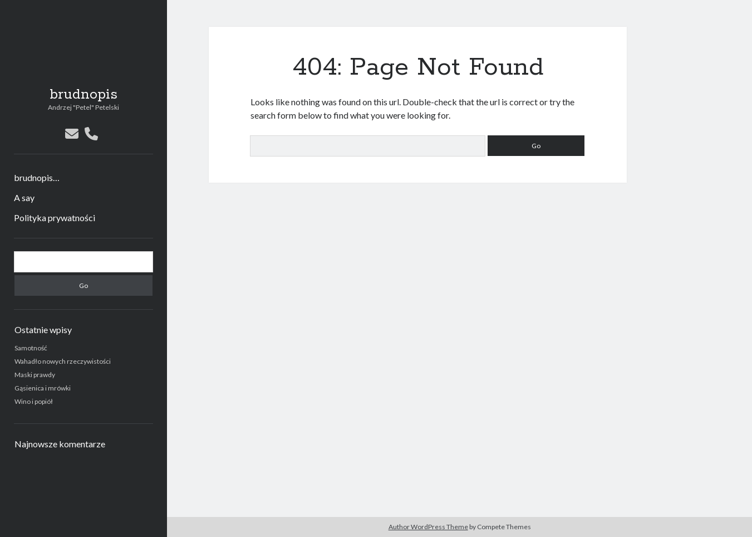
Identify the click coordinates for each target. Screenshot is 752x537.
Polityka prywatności (54, 217)
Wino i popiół (33, 401)
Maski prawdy (34, 374)
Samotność (30, 348)
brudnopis (83, 95)
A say (24, 197)
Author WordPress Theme (428, 527)
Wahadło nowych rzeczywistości (62, 361)
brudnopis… (37, 177)
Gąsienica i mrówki (42, 388)
